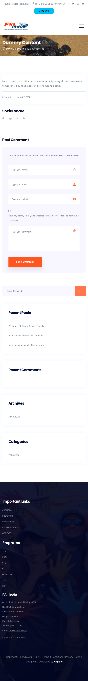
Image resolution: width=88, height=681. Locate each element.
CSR (4, 586)
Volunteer (13, 454)
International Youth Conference (26, 345)
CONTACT (6, 533)
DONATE (44, 11)
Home (8, 48)
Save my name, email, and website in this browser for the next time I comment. (43, 218)
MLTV (4, 557)
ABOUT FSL (7, 510)
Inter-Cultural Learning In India (25, 335)
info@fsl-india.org (17, 3)
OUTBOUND (7, 574)
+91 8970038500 (43, 3)
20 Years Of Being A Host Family (26, 326)
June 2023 (14, 416)
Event (20, 48)
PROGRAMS (7, 516)
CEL (4, 568)
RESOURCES (8, 521)
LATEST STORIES (10, 527)
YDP (4, 580)
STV (4, 551)
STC (4, 563)
